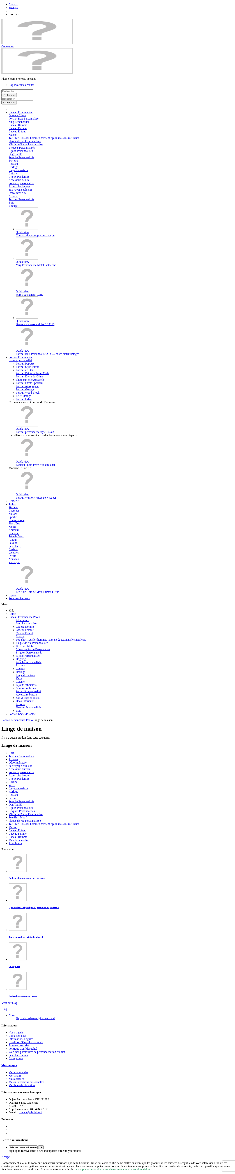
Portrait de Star (24, 370)
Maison (13, 134)
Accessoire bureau (19, 186)
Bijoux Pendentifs (19, 176)
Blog (4, 1008)
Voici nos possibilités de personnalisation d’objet (37, 1051)
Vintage (13, 205)
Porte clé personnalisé (21, 183)
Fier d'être (14, 523)
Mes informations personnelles (26, 1082)
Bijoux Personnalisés (21, 150)
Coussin (13, 163)
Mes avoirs (15, 1075)
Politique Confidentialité (23, 1048)
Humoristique (16, 520)
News (12, 1015)
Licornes (14, 552)
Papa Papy (15, 546)
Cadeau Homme (18, 125)
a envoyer (14, 562)
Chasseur (14, 510)
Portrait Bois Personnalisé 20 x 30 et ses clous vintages (47, 353)
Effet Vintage (23, 395)
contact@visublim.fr (30, 1112)
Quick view (22, 232)
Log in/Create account (21, 84)
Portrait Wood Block (28, 392)
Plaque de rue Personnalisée (25, 141)
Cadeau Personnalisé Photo (24, 616)
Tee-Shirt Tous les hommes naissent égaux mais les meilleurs (44, 137)
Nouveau (14, 559)
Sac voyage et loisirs (20, 189)
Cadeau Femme (18, 128)
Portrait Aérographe (27, 386)
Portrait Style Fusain (28, 366)
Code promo (16, 1058)
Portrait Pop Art (25, 363)
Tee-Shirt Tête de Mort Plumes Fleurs (37, 591)
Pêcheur (13, 507)
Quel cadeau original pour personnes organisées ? (34, 907)
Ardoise (13, 196)
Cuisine (13, 173)
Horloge (13, 167)
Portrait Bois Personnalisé (23, 118)
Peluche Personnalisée (21, 157)
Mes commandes (18, 1072)
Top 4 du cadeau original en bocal (26, 937)
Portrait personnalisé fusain (23, 996)
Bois (11, 202)
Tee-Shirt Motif (25, 646)
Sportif (13, 517)
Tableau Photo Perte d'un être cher (35, 464)
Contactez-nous (18, 1035)
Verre (19, 678)
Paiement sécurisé (19, 1045)
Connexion (7, 46)
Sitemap (13, 7)
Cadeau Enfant (17, 131)
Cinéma (13, 549)
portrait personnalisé (20, 360)
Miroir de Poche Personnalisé (26, 144)
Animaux (14, 529)
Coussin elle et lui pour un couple (35, 235)
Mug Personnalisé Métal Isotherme (36, 265)
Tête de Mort (16, 536)
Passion (13, 542)
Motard (13, 513)
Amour (13, 539)
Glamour (14, 533)
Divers (12, 555)
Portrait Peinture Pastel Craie (32, 373)
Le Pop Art (14, 966)
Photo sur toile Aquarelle (30, 379)
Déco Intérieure (18, 192)
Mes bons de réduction (22, 1085)
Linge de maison (18, 170)
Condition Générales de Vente (26, 1042)
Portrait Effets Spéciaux (29, 382)
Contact (13, 4)
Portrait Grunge (25, 389)
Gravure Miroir (17, 115)
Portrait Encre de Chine (29, 376)
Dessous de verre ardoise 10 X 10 (35, 324)
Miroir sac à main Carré (29, 294)
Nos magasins (17, 1032)
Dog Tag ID (15, 154)
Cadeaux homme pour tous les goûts (27, 878)
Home (12, 613)
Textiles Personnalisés (21, 199)
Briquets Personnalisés (22, 147)
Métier (12, 526)
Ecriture (13, 160)
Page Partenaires (18, 1055)
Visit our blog (9, 1002)
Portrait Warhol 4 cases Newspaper (36, 497)
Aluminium (22, 620)
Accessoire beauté (19, 179)
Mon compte (9, 1065)
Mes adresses (16, 1078)
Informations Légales (21, 1038)
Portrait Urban (24, 399)
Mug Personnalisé (19, 121)
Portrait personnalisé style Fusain (35, 431)
